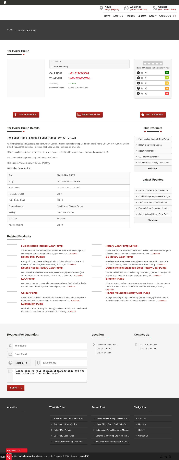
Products (130, 16)
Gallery (152, 16)
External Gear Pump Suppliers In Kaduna (155, 208)
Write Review (154, 114)
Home (107, 16)
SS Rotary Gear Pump (149, 157)
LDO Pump (28, 278)
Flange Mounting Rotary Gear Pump (128, 292)
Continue (73, 253)
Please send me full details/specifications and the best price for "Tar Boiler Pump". (50, 375)
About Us (118, 16)
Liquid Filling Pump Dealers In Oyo (154, 196)
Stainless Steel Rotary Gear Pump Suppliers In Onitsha (155, 214)
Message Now (91, 114)
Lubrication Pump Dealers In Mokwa (155, 202)
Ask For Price (27, 114)
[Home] (5, 2)
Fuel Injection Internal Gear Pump (154, 139)
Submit (14, 387)
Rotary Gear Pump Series (150, 145)
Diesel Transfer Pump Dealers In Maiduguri (155, 190)
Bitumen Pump (115, 278)
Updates (142, 16)
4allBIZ (85, 456)
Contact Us (165, 16)
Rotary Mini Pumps (147, 151)
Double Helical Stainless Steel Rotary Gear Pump (136, 267)
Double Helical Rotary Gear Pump (154, 163)
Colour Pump (29, 292)
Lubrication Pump (32, 303)
